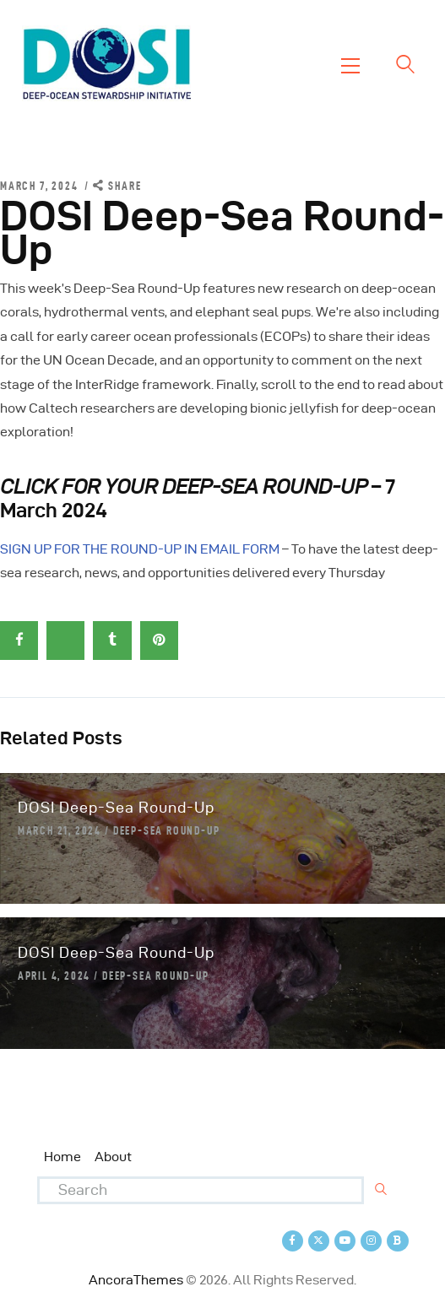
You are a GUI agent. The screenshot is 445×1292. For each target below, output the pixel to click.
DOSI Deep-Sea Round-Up (116, 807)
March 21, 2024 (59, 830)
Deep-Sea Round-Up (166, 830)
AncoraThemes (136, 1280)
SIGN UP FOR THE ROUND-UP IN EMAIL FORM (139, 549)
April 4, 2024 (54, 975)
